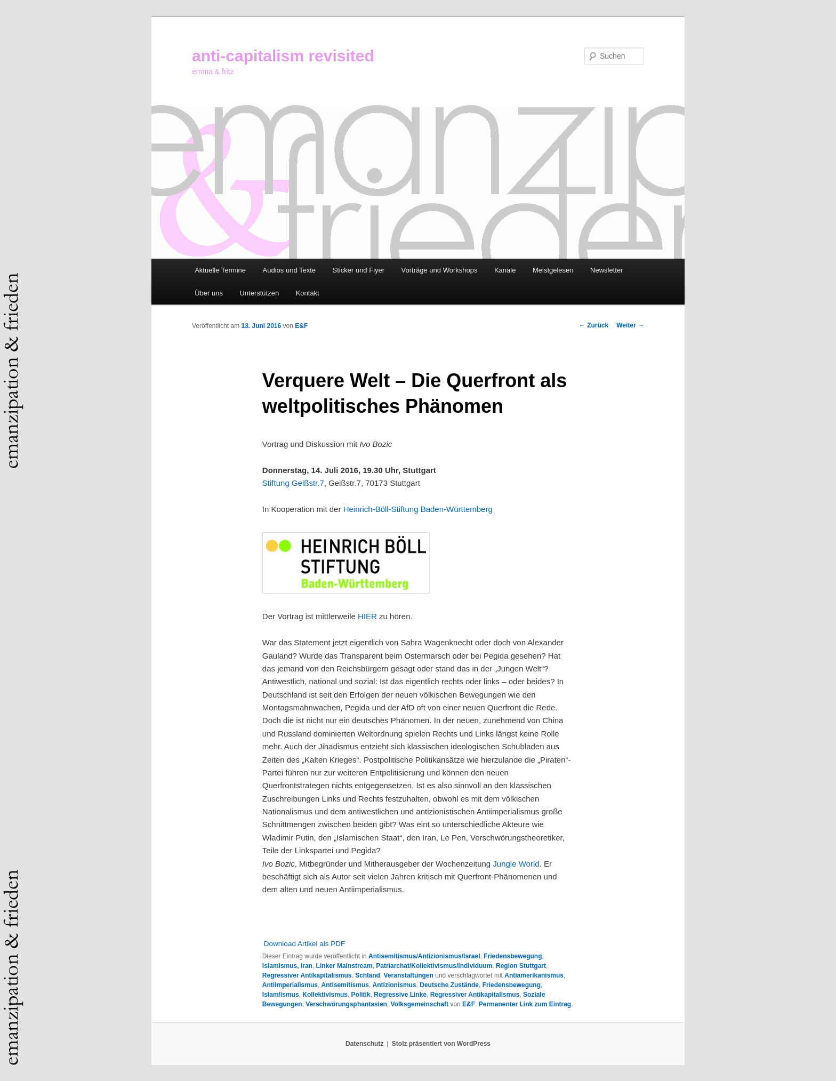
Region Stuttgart (521, 966)
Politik (361, 994)
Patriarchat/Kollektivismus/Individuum (434, 966)
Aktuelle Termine (220, 270)
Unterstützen (259, 293)
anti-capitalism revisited (283, 56)
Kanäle (505, 270)
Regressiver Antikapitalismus (307, 975)
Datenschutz (364, 1043)
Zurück (593, 325)
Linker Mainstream (344, 966)
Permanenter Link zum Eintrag (525, 1004)
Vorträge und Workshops (439, 270)
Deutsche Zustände (449, 985)
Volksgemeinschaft (419, 1004)
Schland (367, 975)
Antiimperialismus (290, 985)
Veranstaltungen (408, 975)
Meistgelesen (553, 270)
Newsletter (606, 270)
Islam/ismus (280, 994)
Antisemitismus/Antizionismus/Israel (424, 956)
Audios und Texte (289, 270)
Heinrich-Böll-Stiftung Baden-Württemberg (418, 509)
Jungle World (516, 863)
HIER (367, 616)
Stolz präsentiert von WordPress (441, 1043)
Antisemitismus (345, 985)
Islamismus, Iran (287, 966)
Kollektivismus (325, 994)
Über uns (209, 293)
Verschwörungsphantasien (346, 1004)
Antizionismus (394, 985)
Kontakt (307, 293)
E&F (301, 326)
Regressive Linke (400, 994)
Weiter (630, 325)
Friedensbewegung (513, 956)
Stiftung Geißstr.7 (293, 482)
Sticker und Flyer (359, 270)
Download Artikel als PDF (304, 944)
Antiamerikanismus (534, 975)
